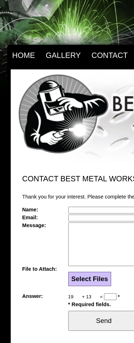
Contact (109, 55)
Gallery (63, 55)
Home (23, 55)
